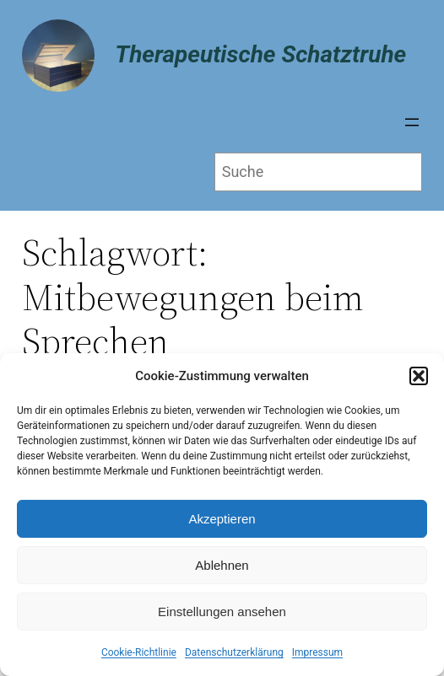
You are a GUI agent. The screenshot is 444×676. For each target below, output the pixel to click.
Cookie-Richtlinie (138, 652)
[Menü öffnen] (412, 122)
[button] (418, 376)
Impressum (317, 652)
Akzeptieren (221, 519)
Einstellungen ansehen (222, 611)
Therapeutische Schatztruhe (260, 54)
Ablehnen (221, 565)
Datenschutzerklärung (234, 652)
